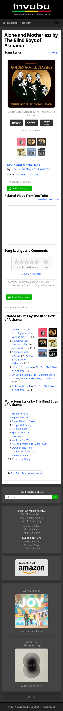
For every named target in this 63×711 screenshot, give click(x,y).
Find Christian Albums (31, 517)
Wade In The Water (22, 440)
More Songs (52, 52)
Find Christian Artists (31, 514)
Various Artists (20, 337)
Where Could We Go (23, 451)
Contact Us (49, 706)
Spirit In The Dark (21, 432)
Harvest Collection (22, 367)
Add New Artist (31, 526)
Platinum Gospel (21, 386)
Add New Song (32, 532)
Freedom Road (20, 413)
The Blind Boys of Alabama (30, 169)
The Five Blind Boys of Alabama (23, 359)
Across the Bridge (21, 459)
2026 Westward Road (31, 631)
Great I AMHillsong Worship (32, 643)
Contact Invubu (31, 548)
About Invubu (31, 541)
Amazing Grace (20, 455)
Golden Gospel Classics (27, 174)
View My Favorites (31, 273)
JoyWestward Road (31, 589)
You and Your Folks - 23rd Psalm (29, 443)
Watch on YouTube (48, 199)
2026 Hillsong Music (31, 685)
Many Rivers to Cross (23, 421)
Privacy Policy (31, 544)
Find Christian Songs (31, 521)
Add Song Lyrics (19, 188)
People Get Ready (21, 425)
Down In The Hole (22, 447)
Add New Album (31, 529)
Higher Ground (20, 417)
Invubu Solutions (17, 23)
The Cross (17, 436)
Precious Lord (19, 428)
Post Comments (19, 297)
